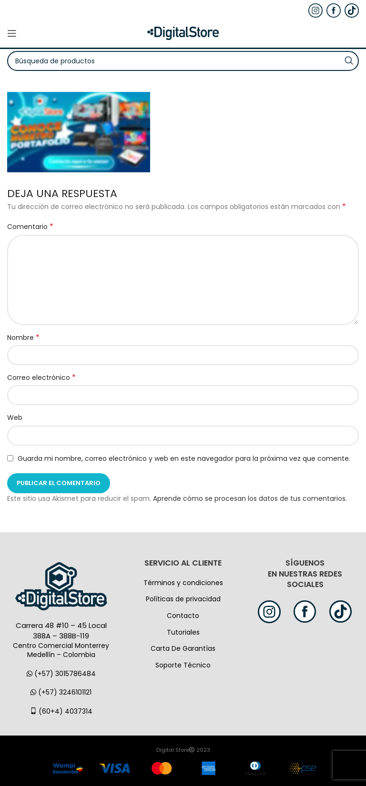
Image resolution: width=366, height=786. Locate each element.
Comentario (30, 226)
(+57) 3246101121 (61, 692)
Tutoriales (183, 632)
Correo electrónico (41, 377)
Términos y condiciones (183, 582)
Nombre (23, 337)
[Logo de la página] (183, 33)
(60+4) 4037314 (61, 711)
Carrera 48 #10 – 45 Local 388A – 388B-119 (61, 630)
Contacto (183, 615)
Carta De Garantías (183, 648)
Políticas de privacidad (183, 599)
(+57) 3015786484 (61, 673)
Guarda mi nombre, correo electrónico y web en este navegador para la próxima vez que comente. (184, 458)
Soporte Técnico (183, 665)
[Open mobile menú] (11, 33)
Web (14, 417)
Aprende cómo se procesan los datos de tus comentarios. (250, 498)
